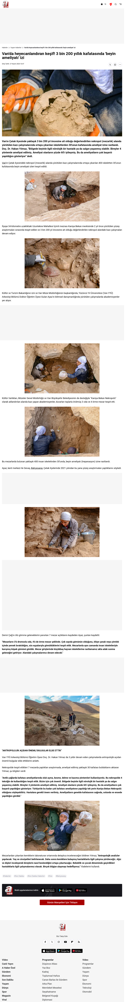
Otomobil (87, 991)
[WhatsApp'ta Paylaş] (115, 65)
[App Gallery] (81, 890)
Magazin (6, 995)
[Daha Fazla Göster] (120, 65)
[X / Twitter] (51, 941)
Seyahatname (49, 991)
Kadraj (45, 971)
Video (5, 959)
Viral (4, 999)
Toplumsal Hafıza (51, 975)
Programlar (48, 959)
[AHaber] (104, 4)
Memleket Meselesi (52, 987)
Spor (4, 991)
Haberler (5, 47)
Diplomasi (47, 999)
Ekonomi (6, 975)
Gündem (6, 971)
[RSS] (78, 941)
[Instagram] (58, 941)
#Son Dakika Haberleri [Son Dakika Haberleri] (36, 876)
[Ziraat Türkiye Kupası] (111, 4)
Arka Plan (47, 983)
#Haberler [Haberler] (7, 876)
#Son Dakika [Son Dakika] (19, 876)
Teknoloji (86, 987)
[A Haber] (5, 4)
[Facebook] (45, 941)
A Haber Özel (8, 967)
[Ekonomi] (92, 4)
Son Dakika (7, 979)
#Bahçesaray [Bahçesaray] (61, 876)
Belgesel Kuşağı (50, 995)
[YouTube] (65, 941)
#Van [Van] (50, 876)
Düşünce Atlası (49, 963)
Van (4, 163)
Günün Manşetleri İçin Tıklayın (62, 902)
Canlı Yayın (7, 963)
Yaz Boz (46, 967)
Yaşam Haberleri (15, 47)
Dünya (5, 987)
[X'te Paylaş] (110, 65)
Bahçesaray (37, 468)
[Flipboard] (72, 941)
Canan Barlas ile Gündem (54, 979)
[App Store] (48, 890)
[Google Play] (65, 890)
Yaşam (5, 983)
